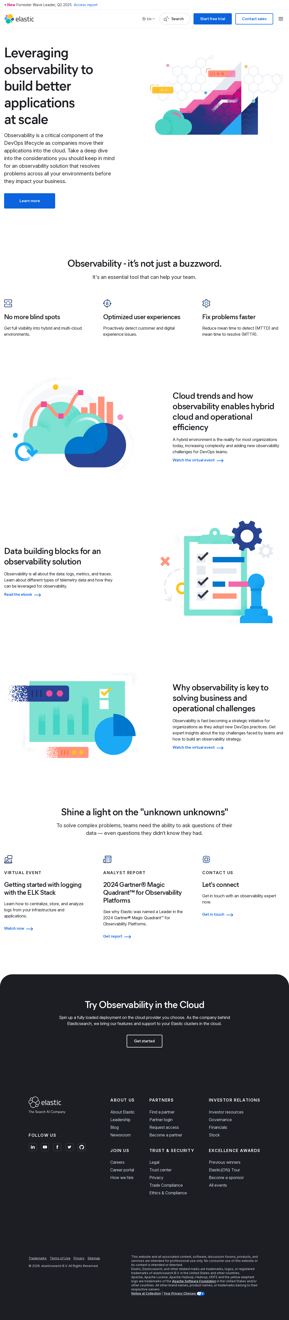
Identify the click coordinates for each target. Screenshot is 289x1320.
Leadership (120, 1119)
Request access (164, 1127)
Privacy (156, 1177)
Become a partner (165, 1134)
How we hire (122, 1177)
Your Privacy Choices (180, 1293)
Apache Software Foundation (194, 1281)
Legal (154, 1162)
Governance (220, 1119)
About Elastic (122, 1112)
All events (218, 1185)
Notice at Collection (146, 1293)
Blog (114, 1127)
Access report (86, 5)
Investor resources (226, 1112)
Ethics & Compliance (168, 1192)
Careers (117, 1162)
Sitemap (94, 1258)
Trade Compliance (166, 1185)
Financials (218, 1127)
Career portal (122, 1169)
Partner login (161, 1119)
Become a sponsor (226, 1177)
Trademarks (38, 1258)
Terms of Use (60, 1258)
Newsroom (120, 1134)
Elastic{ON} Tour (224, 1169)
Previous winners (224, 1162)
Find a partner (162, 1112)
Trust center (160, 1169)
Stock (214, 1134)
